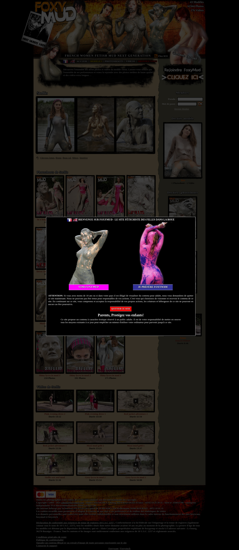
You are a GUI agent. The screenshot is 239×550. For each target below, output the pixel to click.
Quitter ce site (120, 309)
